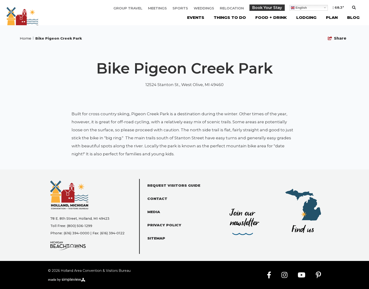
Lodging (306, 17)
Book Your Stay (267, 7)
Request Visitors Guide (173, 185)
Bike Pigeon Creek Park (59, 38)
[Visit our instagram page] (284, 275)
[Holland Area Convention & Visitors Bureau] (22, 19)
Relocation (232, 8)
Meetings (157, 8)
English (299, 7)
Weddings (204, 8)
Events (195, 17)
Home (26, 38)
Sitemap (156, 238)
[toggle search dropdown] (354, 7)
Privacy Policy (164, 225)
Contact (157, 198)
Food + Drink (271, 17)
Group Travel (127, 8)
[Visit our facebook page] (269, 275)
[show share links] (337, 38)
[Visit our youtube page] (301, 275)
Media (153, 212)
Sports (180, 8)
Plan (332, 17)
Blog (353, 17)
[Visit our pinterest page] (318, 275)
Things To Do (230, 17)
